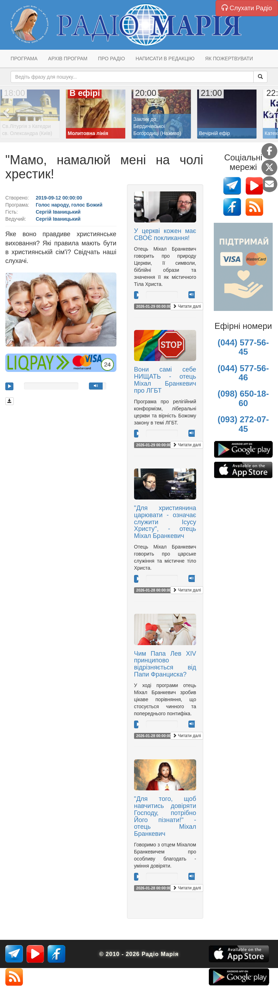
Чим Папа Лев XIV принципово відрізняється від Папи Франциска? (165, 664)
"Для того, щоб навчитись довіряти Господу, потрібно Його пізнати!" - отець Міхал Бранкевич (165, 816)
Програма (24, 58)
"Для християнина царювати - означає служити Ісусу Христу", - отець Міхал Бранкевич (165, 521)
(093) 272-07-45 (243, 424)
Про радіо (111, 58)
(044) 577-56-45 (243, 347)
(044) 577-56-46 (243, 372)
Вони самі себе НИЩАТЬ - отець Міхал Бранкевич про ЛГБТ (165, 380)
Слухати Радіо (247, 8)
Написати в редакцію (164, 58)
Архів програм (67, 58)
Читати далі (187, 306)
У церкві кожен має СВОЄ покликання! (165, 234)
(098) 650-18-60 (243, 398)
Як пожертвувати (229, 58)
